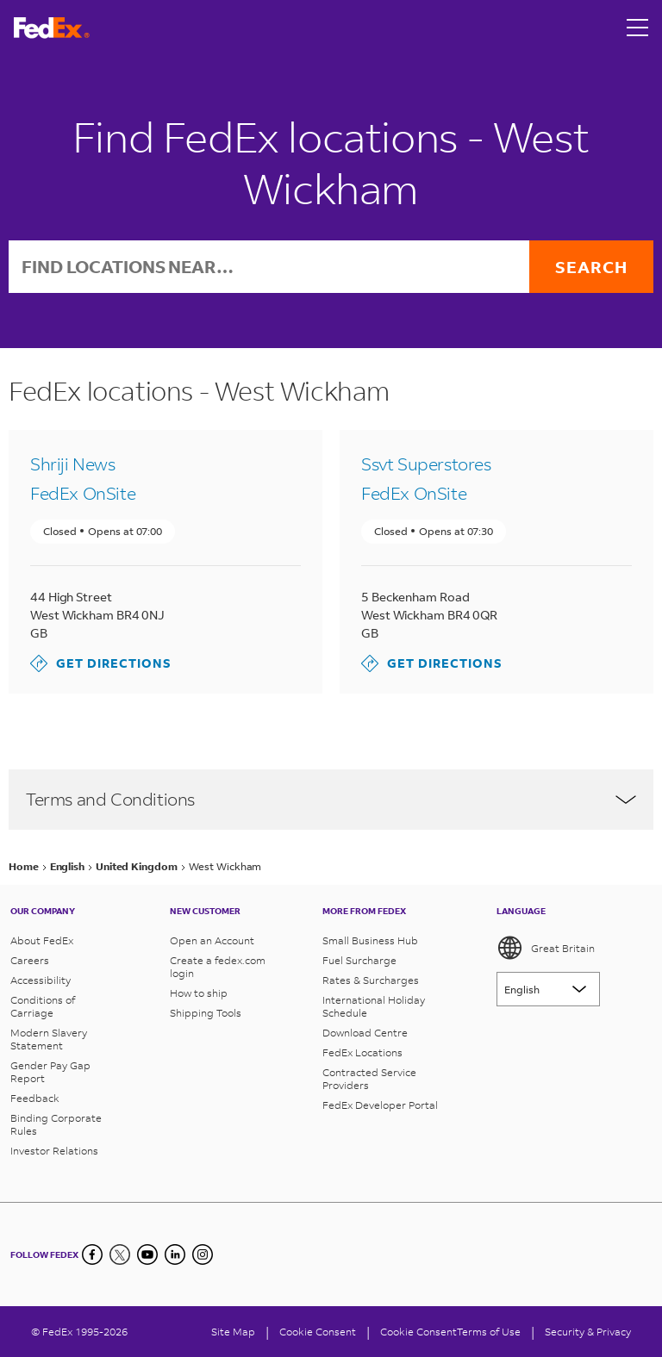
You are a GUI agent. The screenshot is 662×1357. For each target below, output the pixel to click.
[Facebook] (92, 1254)
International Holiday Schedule (373, 1006)
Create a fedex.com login (217, 967)
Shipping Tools (205, 1012)
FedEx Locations (362, 1052)
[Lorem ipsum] (548, 989)
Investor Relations (54, 1150)
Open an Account (212, 940)
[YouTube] (147, 1254)
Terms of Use (489, 1331)
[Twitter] (119, 1254)
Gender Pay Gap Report (50, 1072)
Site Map (233, 1331)
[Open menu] (638, 27)
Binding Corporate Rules (56, 1124)
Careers (29, 960)
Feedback (34, 1098)
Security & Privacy (588, 1331)
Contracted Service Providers (369, 1079)
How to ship (199, 993)
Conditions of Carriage (42, 1006)
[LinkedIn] (175, 1254)
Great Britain (545, 948)
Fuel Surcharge (359, 960)
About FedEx (41, 940)
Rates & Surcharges (370, 980)
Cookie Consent (418, 1331)
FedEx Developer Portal (380, 1105)
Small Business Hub (370, 940)
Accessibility (40, 980)
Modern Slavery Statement (48, 1039)
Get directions (101, 663)
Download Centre (365, 1032)
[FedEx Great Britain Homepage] (52, 28)
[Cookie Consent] (317, 1331)
